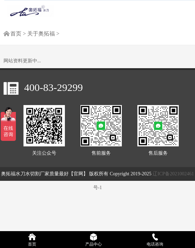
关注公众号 (44, 130)
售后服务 (158, 130)
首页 (15, 34)
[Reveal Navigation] (183, 9)
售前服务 (101, 130)
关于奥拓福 (41, 34)
